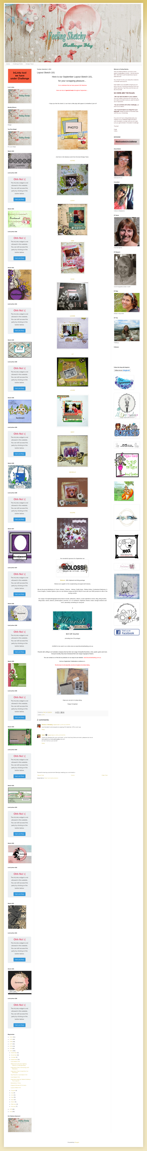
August (13, 1090)
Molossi (62, 580)
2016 (11, 1046)
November (14, 1055)
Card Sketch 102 (15, 1077)
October (13, 1057)
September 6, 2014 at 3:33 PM (61, 724)
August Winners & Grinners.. (19, 1085)
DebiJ (43, 735)
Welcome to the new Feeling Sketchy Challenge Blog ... (19, 1064)
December (14, 1052)
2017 (11, 1044)
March (13, 1102)
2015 (11, 1048)
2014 (11, 1050)
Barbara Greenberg (47, 724)
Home (8, 64)
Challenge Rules (18, 64)
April (12, 1099)
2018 (11, 1041)
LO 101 (42, 714)
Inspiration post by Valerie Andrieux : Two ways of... (21, 1080)
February (13, 1104)
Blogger (77, 1142)
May (12, 1097)
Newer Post (40, 775)
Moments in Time (16, 1083)
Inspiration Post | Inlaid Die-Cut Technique (19, 1071)
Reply (43, 729)
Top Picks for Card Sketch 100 (19, 1074)
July (12, 1092)
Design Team (30, 64)
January (13, 1106)
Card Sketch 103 (15, 1061)
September (14, 1059)
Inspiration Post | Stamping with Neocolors (20, 1068)
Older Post (105, 775)
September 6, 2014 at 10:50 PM (56, 735)
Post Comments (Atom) (51, 778)
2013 (11, 1109)
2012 (11, 1111)
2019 (11, 1039)
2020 (11, 1037)
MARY (72, 432)
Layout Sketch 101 (16, 1087)
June (12, 1095)
